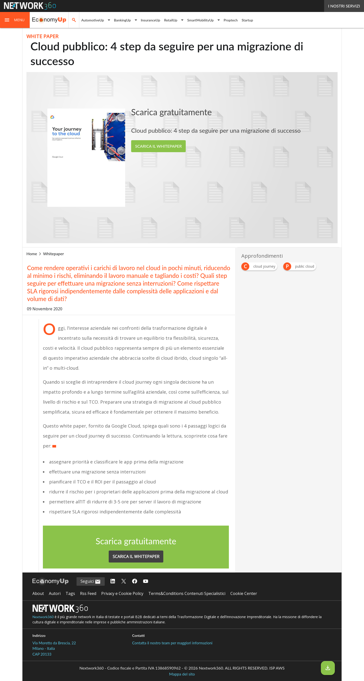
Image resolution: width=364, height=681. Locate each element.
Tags (70, 593)
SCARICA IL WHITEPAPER (158, 146)
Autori (55, 593)
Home (31, 253)
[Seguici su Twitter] (124, 581)
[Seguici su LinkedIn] (113, 581)
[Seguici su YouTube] (146, 581)
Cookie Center (243, 593)
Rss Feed (88, 593)
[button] (15, 20)
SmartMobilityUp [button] (200, 20)
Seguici (91, 581)
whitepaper (53, 253)
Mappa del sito (182, 674)
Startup (247, 20)
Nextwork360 (43, 617)
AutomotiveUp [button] (92, 20)
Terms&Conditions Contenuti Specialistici (186, 593)
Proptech (231, 20)
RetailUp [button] (170, 20)
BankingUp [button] (122, 20)
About (38, 593)
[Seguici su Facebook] (135, 581)
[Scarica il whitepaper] (328, 668)
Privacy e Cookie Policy (122, 593)
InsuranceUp (150, 20)
